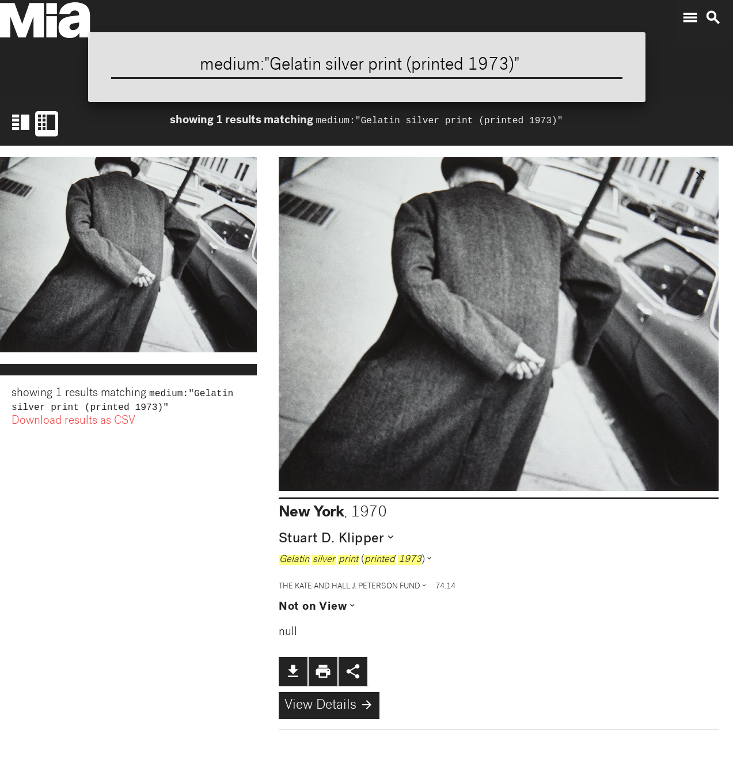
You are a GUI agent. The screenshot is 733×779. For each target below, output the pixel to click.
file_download (293, 671)
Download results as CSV (73, 424)
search (712, 17)
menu (689, 17)
